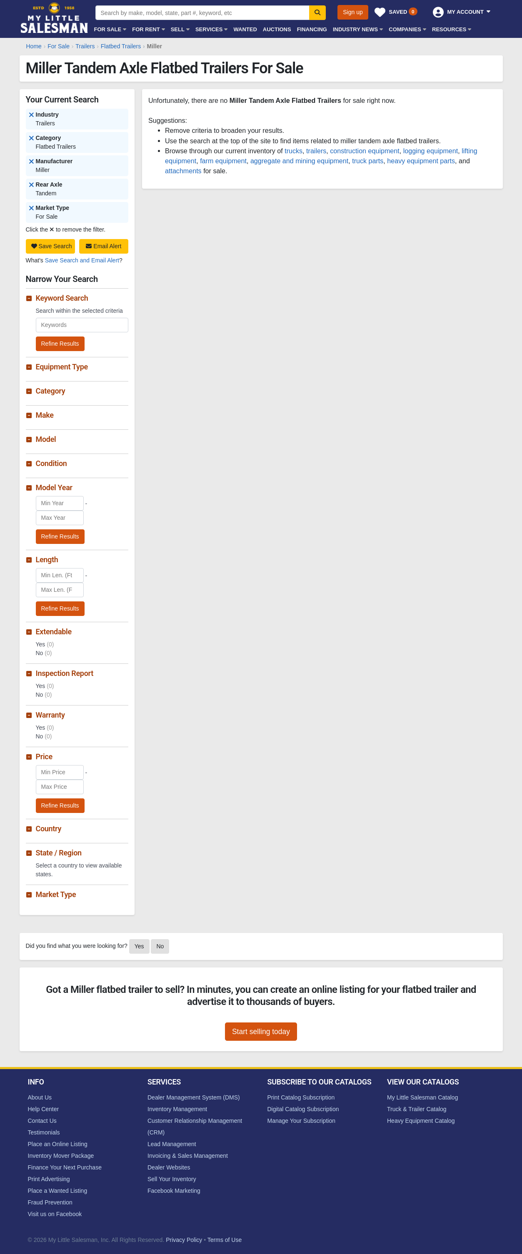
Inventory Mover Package (61, 1155)
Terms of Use (224, 1240)
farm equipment (223, 161)
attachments (183, 171)
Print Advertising (49, 1179)
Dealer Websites (168, 1167)
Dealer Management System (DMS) (193, 1097)
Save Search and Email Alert (82, 260)
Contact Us (42, 1120)
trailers (316, 151)
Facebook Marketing (173, 1190)
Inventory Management (177, 1109)
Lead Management (171, 1144)
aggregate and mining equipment (299, 161)
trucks (293, 151)
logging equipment (430, 151)
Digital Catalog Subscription (303, 1109)
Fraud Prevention (50, 1202)
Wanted (245, 29)
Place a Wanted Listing (57, 1190)
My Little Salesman (55, 17)
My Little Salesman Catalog (422, 1097)
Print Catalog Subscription (301, 1097)
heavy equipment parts (421, 161)
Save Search (51, 246)
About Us (40, 1097)
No (160, 946)
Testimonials (44, 1132)
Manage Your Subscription (301, 1120)
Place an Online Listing (57, 1144)
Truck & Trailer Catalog (417, 1109)
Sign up (352, 12)
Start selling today (261, 1031)
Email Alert (103, 246)
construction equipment (364, 151)
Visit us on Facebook (55, 1214)
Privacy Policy (184, 1240)
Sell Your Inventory (171, 1179)
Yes (139, 946)
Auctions (277, 29)
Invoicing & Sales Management (187, 1155)
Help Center (43, 1109)
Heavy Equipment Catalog (421, 1120)
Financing (312, 29)
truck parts (367, 161)
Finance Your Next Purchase (65, 1167)
